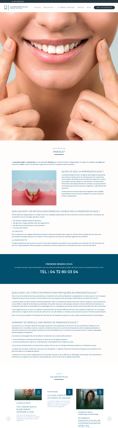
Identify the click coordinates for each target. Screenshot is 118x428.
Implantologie (82, 414)
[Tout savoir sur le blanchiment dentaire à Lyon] (28, 394)
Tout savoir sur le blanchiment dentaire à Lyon (26, 409)
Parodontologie (52, 392)
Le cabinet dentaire (66, 7)
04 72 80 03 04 (64, 272)
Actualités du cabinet (23, 403)
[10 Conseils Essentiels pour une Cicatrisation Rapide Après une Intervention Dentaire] (89, 399)
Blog (89, 7)
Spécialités (48, 7)
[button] (109, 419)
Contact (80, 7)
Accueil (37, 7)
